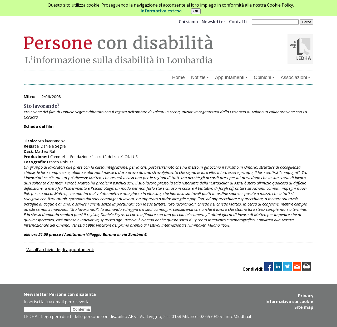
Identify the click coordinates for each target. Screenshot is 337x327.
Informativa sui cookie (289, 301)
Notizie (200, 77)
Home (178, 77)
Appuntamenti (231, 77)
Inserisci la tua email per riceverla (57, 302)
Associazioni (295, 77)
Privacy (305, 296)
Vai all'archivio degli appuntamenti (60, 249)
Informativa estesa (161, 11)
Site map (303, 307)
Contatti (238, 22)
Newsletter (213, 22)
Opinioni (264, 77)
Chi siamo (188, 22)
